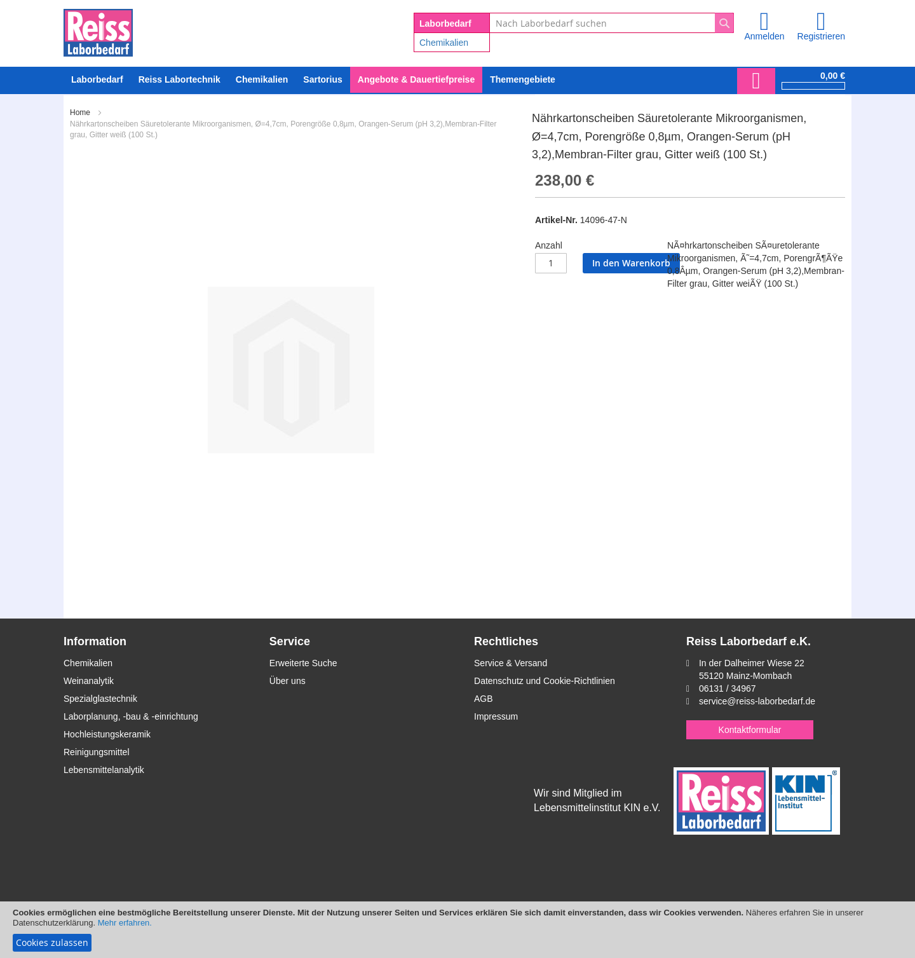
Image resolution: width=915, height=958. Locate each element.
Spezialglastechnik (100, 699)
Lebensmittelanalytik (104, 770)
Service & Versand (510, 663)
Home (80, 112)
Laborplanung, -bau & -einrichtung (131, 716)
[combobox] (611, 23)
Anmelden (764, 36)
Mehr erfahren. (125, 922)
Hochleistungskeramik (107, 734)
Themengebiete (522, 79)
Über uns (287, 681)
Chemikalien (443, 43)
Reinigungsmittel (97, 752)
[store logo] (98, 30)
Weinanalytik (89, 681)
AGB (483, 699)
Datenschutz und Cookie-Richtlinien (544, 681)
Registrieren (821, 36)
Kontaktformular (750, 730)
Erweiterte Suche (303, 663)
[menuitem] (261, 80)
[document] (457, 930)
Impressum (496, 716)
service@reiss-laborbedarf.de (757, 701)
